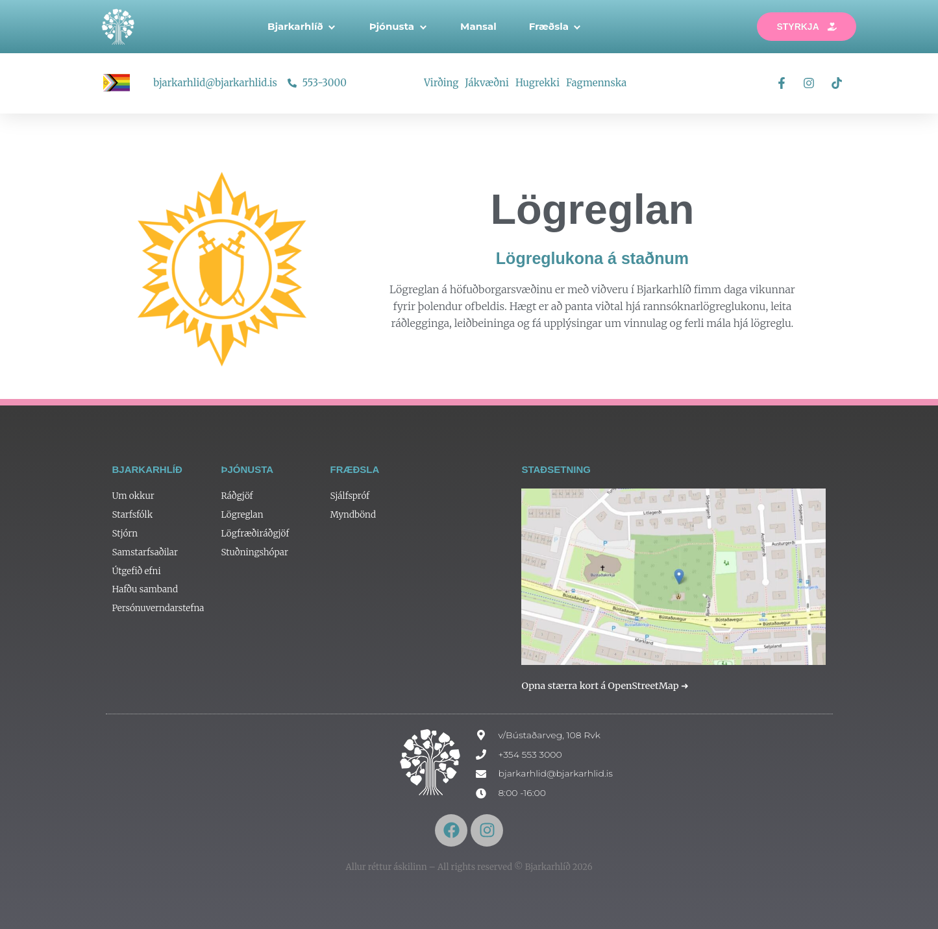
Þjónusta (398, 26)
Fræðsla (555, 26)
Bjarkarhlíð (302, 26)
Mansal (478, 26)
